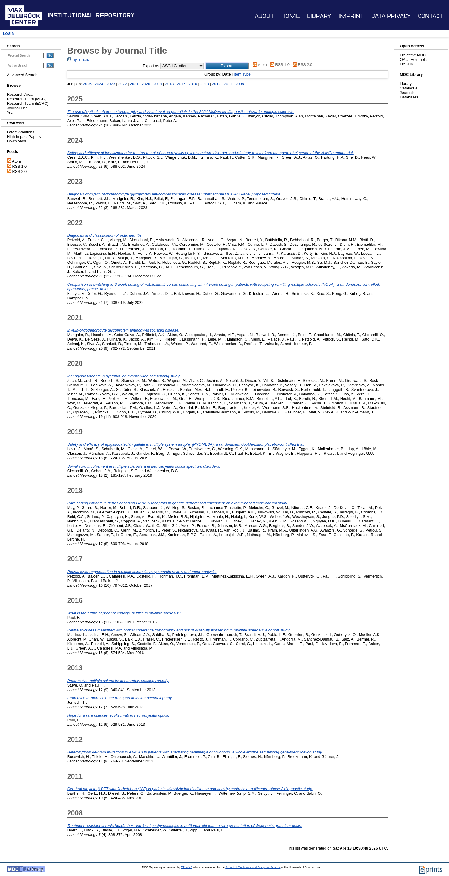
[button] (227, 65)
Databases (409, 97)
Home (290, 16)
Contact (430, 16)
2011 (228, 84)
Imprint (351, 16)
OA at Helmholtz (414, 59)
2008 (239, 84)
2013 (204, 84)
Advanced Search (22, 75)
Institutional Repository (91, 15)
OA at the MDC (413, 55)
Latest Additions (20, 132)
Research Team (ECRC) (28, 103)
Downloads (16, 141)
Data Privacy (391, 16)
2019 (157, 84)
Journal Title (17, 108)
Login (8, 34)
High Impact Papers (24, 136)
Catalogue (408, 88)
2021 (134, 84)
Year (11, 112)
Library (319, 16)
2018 (169, 84)
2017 (181, 84)
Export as (151, 66)
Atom (16, 161)
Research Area (20, 94)
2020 (146, 84)
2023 (110, 84)
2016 (193, 84)
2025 (87, 84)
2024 (99, 84)
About (264, 16)
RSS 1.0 (19, 166)
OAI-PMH (408, 64)
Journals (407, 92)
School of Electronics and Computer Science (252, 867)
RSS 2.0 (19, 171)
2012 (216, 84)
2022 (122, 84)
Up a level (78, 60)
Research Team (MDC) (26, 99)
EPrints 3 (186, 867)
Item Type (242, 74)
